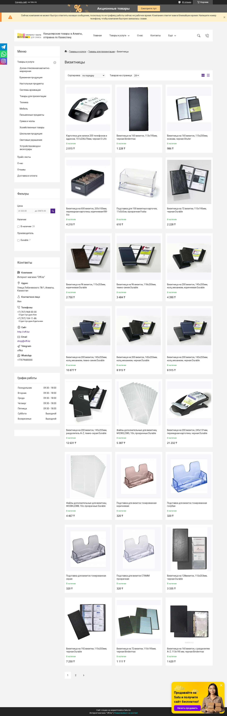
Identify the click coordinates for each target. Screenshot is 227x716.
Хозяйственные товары (32, 127)
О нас (140, 35)
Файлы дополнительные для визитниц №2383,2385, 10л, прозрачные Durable (137, 432)
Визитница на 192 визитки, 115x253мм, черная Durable (86, 650)
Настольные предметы (32, 83)
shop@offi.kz (23, 341)
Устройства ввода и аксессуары (30, 148)
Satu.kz (127, 710)
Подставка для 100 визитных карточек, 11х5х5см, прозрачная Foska (137, 210)
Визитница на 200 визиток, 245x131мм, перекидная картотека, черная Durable (187, 432)
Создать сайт (21, 2)
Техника (24, 102)
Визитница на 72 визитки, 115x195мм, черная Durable (187, 210)
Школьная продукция (31, 133)
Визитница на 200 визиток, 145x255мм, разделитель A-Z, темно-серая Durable (86, 432)
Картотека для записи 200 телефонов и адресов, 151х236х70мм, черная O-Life (86, 137)
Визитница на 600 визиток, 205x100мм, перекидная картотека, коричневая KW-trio (87, 211)
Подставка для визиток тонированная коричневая (137, 504)
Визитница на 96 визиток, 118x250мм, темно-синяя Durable (136, 286)
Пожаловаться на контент (126, 713)
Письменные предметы (32, 115)
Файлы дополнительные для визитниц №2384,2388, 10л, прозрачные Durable (86, 504)
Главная (97, 35)
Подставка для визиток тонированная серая (86, 577)
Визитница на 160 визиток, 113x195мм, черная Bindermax (137, 137)
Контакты (156, 35)
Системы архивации (30, 90)
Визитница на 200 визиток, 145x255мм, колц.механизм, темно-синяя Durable (86, 359)
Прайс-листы (24, 157)
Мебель (24, 108)
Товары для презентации (101, 51)
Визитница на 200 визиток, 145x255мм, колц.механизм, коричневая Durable (187, 286)
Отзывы (21, 169)
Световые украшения (31, 140)
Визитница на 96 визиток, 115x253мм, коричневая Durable (86, 286)
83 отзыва (186, 2)
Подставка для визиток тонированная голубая (187, 504)
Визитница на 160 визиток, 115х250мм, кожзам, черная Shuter (187, 137)
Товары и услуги (117, 35)
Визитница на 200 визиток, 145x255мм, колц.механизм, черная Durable (137, 359)
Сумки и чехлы (27, 121)
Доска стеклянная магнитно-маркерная (35, 70)
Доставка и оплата (27, 176)
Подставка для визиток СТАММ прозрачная (133, 577)
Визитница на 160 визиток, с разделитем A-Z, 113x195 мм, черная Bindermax (188, 650)
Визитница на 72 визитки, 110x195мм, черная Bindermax (136, 650)
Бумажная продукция (31, 77)
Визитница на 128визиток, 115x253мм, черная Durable (187, 577)
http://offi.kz (23, 332)
